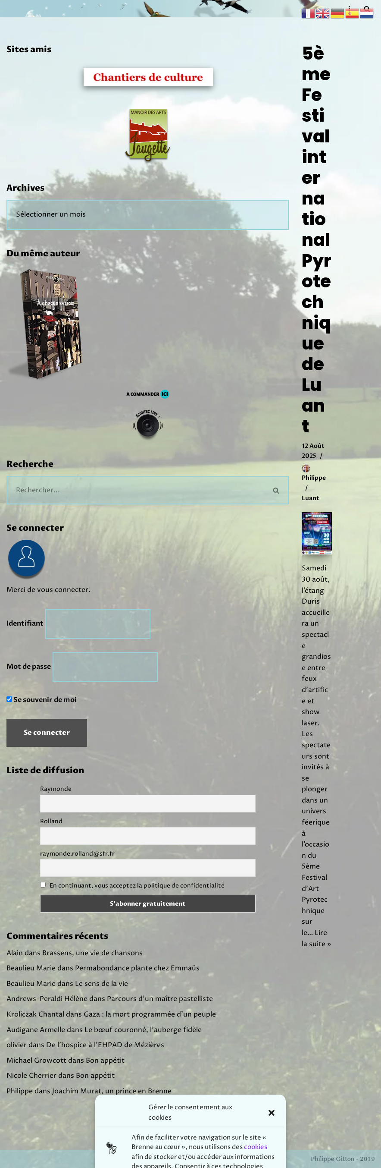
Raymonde (56, 789)
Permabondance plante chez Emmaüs (137, 968)
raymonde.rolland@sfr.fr (77, 854)
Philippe (314, 478)
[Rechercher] (135, 490)
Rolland (51, 821)
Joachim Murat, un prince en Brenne (112, 1091)
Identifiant (25, 623)
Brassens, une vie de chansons (92, 953)
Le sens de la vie (101, 984)
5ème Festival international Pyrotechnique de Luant (316, 239)
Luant (310, 498)
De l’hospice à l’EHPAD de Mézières (105, 1045)
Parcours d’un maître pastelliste (160, 999)
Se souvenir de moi (41, 700)
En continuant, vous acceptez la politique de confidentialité (137, 886)
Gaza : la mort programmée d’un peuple (150, 1014)
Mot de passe (28, 666)
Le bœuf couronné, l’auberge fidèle (143, 1030)
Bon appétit (105, 1060)
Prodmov (212, 1158)
